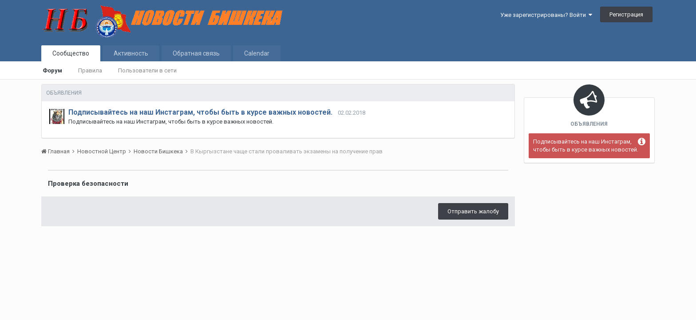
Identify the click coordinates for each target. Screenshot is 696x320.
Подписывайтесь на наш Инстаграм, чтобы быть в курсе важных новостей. (200, 112)
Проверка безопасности (88, 184)
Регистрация (626, 14)
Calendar (256, 53)
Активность (131, 53)
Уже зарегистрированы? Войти (546, 15)
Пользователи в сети (147, 70)
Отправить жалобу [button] (473, 211)
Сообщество (70, 53)
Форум (52, 70)
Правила (90, 70)
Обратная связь (196, 53)
